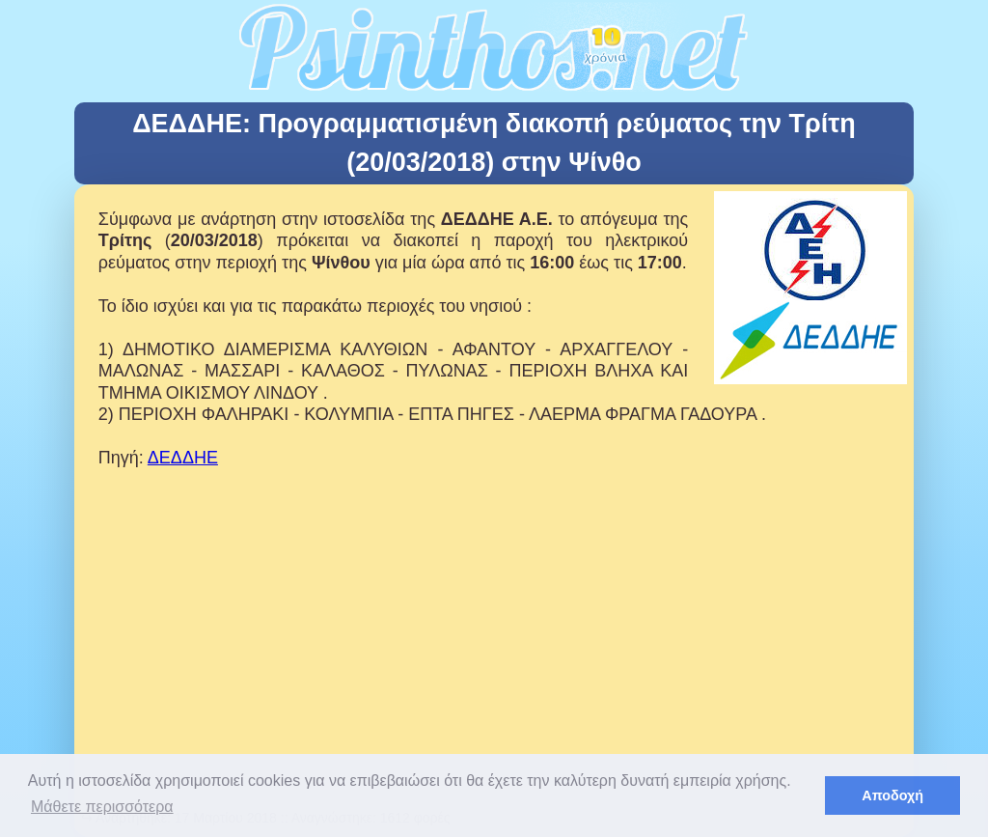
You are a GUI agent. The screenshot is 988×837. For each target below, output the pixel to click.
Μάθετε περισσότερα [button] (102, 806)
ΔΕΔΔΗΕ (183, 457)
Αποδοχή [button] (892, 795)
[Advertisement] (494, 669)
